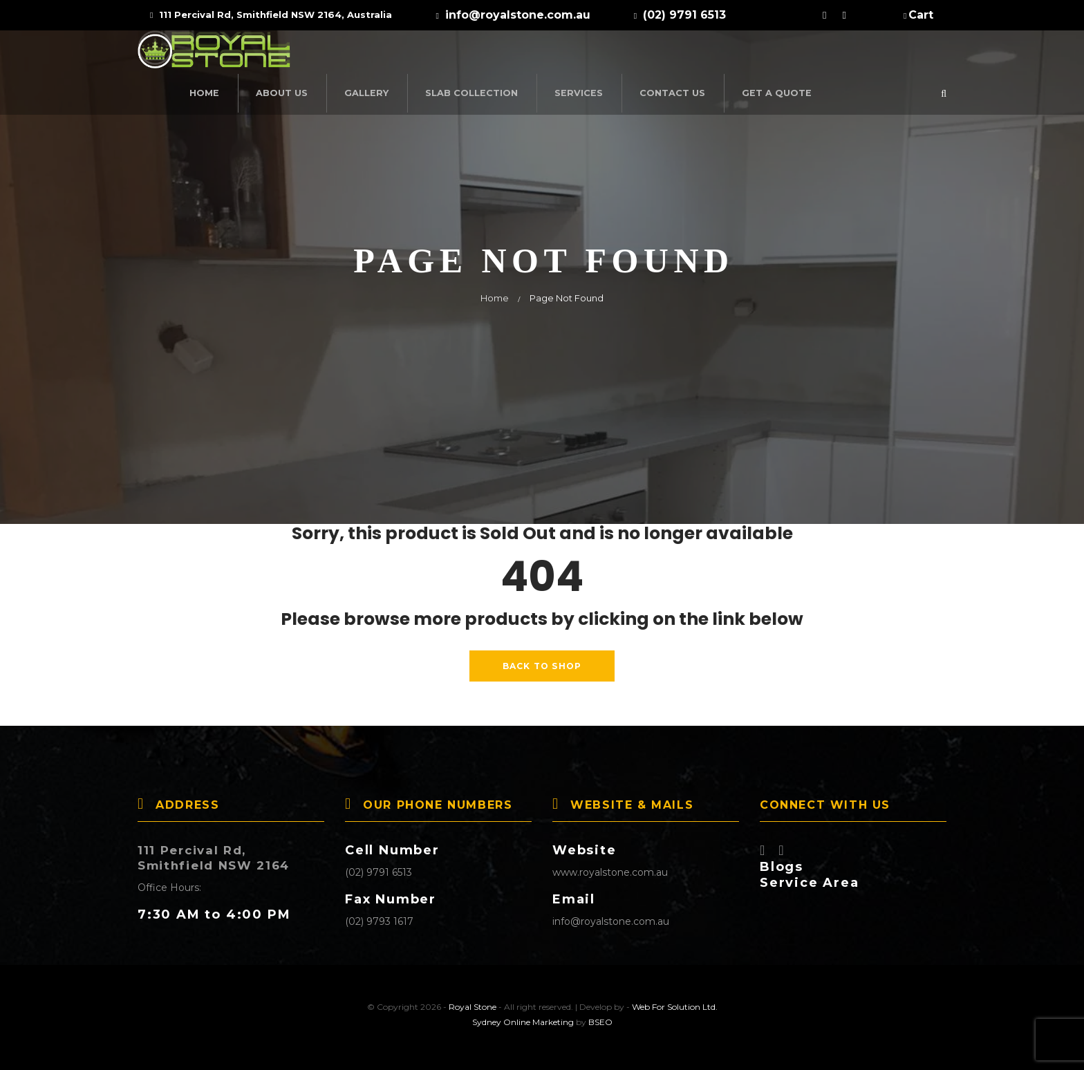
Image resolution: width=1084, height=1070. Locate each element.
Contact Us (802, 54)
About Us (431, 54)
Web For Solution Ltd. (675, 1001)
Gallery (512, 54)
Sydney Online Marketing (523, 1016)
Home (356, 54)
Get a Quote (900, 54)
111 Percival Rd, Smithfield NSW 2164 (219, 852)
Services (714, 54)
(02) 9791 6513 (378, 867)
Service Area (809, 877)
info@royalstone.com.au (610, 916)
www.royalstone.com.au (610, 867)
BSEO (600, 1016)
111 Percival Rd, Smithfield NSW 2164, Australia (271, 14)
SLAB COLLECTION (612, 54)
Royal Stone (472, 1001)
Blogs (781, 861)
